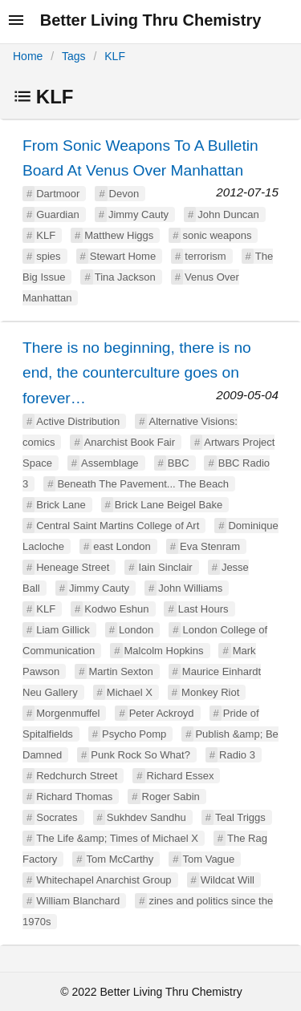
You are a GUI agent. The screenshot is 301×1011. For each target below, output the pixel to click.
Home (28, 56)
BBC (178, 463)
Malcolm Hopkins (164, 651)
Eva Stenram (210, 546)
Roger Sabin (171, 797)
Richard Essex (180, 776)
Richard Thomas (74, 797)
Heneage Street (72, 567)
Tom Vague (209, 859)
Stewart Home (123, 256)
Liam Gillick (62, 630)
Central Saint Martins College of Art (117, 526)
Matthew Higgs (118, 235)
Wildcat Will (227, 880)
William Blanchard (78, 901)
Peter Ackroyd (161, 713)
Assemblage (110, 463)
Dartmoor (57, 194)
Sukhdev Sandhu (146, 817)
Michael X (130, 692)
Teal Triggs (240, 817)
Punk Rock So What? (140, 755)
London (136, 630)
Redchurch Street (76, 776)
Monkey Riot (210, 692)
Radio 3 (237, 755)
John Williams (190, 588)
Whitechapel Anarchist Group (103, 880)
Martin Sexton (120, 671)
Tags (74, 56)
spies (48, 256)
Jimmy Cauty (138, 214)
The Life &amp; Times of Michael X (117, 838)
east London (122, 546)
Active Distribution (78, 421)
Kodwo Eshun (116, 609)
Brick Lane (60, 505)
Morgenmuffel (68, 713)
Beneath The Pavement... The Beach (142, 484)
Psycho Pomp (134, 734)
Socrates (56, 817)
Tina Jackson (125, 277)
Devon (124, 194)
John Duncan (228, 214)
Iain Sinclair (166, 567)
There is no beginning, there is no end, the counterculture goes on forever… (136, 372)
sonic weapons (216, 235)
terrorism (205, 256)
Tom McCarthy (120, 859)
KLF (114, 56)
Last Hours (203, 609)
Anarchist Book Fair (129, 442)
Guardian (57, 214)
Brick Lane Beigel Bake (168, 505)
